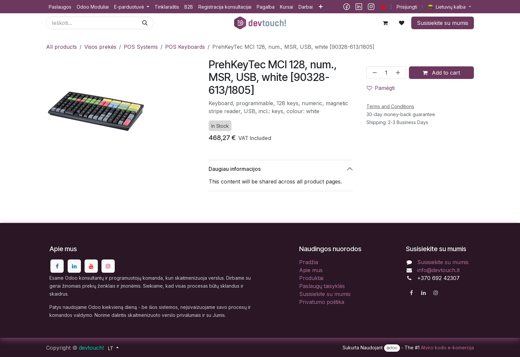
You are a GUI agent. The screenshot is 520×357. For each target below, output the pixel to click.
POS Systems (141, 46)
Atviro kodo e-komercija (447, 347)
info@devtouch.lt (438, 270)
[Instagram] (371, 6)
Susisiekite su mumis (442, 23)
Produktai (311, 278)
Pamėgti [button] (381, 88)
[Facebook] (346, 6)
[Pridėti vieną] (399, 73)
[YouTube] (383, 6)
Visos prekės (100, 46)
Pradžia (308, 262)
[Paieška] (145, 23)
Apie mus (311, 270)
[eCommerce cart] (385, 23)
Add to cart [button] (441, 72)
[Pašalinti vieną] (373, 73)
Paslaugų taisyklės (322, 286)
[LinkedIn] (359, 6)
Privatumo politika (321, 302)
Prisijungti (407, 7)
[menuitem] (60, 7)
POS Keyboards (185, 46)
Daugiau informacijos (235, 169)
